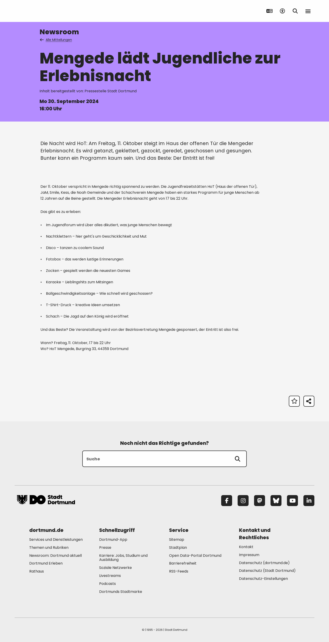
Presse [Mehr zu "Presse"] (105, 547)
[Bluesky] (276, 500)
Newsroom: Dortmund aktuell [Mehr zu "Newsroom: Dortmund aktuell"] (55, 555)
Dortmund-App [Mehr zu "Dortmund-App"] (113, 539)
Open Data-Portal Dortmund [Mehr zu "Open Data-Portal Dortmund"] (195, 555)
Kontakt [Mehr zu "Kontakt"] (246, 546)
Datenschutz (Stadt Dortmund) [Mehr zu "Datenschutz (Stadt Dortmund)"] (267, 570)
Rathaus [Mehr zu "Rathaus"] (36, 571)
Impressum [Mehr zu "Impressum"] (249, 554)
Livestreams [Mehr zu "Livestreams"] (110, 575)
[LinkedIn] (308, 500)
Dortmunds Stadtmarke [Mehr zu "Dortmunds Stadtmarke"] (120, 591)
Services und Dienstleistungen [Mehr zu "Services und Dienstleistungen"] (56, 539)
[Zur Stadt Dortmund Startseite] (46, 11)
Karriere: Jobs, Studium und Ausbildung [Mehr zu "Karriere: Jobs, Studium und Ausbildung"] (123, 557)
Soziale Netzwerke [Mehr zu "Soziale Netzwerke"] (115, 567)
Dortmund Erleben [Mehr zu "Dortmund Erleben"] (46, 563)
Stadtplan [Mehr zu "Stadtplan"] (178, 547)
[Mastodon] (259, 500)
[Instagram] (243, 500)
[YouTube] (292, 500)
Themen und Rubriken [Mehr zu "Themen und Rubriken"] (49, 547)
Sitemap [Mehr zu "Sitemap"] (176, 539)
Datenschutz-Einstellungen (263, 579)
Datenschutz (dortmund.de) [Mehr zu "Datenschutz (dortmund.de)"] (264, 562)
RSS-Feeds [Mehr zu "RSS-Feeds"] (178, 571)
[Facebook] (226, 500)
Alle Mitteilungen (56, 39)
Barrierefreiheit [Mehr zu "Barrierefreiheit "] (182, 563)
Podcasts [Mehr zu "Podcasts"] (107, 583)
